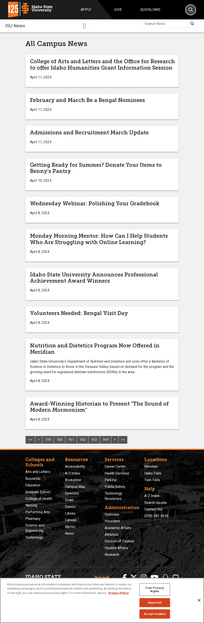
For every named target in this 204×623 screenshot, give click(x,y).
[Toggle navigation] (84, 26)
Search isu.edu (155, 503)
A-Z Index (72, 473)
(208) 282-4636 (156, 516)
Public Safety (115, 487)
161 (71, 440)
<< (30, 440)
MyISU (70, 527)
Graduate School (37, 492)
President (112, 521)
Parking (110, 480)
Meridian (151, 466)
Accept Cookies (155, 614)
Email (69, 500)
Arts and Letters (37, 472)
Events (70, 507)
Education (32, 485)
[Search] (190, 10)
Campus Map (75, 487)
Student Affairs (116, 548)
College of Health (38, 499)
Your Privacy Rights (154, 589)
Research (112, 555)
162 (82, 440)
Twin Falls (152, 480)
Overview (112, 514)
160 (60, 440)
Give (118, 9)
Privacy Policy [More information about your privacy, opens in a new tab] (118, 593)
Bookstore (73, 480)
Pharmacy (33, 519)
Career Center (115, 466)
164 (105, 440)
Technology (34, 537)
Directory (72, 493)
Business (32, 479)
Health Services (117, 473)
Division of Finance (119, 541)
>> (123, 440)
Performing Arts (37, 512)
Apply (86, 9)
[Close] (199, 600)
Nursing (31, 505)
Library (70, 513)
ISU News (15, 25)
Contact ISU (153, 509)
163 (94, 440)
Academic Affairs (118, 528)
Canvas (70, 520)
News (69, 533)
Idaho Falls (152, 473)
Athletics (111, 534)
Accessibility (75, 466)
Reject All (154, 602)
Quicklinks (150, 9)
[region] (102, 600)
